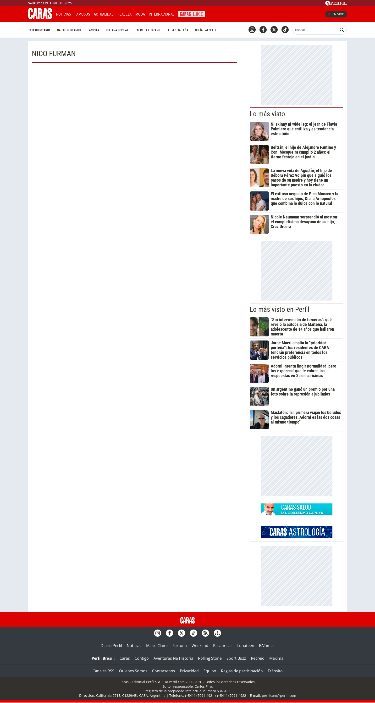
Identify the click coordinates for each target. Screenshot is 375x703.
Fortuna (179, 645)
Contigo (142, 658)
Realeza (124, 14)
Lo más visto (267, 114)
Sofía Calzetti (205, 30)
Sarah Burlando (69, 30)
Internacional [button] (162, 14)
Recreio (258, 658)
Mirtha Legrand (148, 30)
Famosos (82, 14)
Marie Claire (157, 645)
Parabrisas (222, 645)
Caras (125, 658)
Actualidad (104, 14)
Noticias (63, 14)
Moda (140, 14)
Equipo (210, 671)
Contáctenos (163, 671)
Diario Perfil (111, 645)
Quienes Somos (133, 671)
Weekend (200, 645)
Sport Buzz (236, 658)
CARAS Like (191, 13)
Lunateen (245, 645)
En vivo (336, 14)
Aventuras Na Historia (173, 658)
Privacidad (189, 671)
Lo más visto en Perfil (279, 309)
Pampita (93, 30)
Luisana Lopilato (118, 30)
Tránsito (275, 671)
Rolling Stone (210, 658)
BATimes (267, 645)
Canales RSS (103, 671)
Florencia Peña (177, 30)
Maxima (276, 658)
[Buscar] (315, 29)
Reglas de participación (242, 671)
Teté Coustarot (39, 30)
